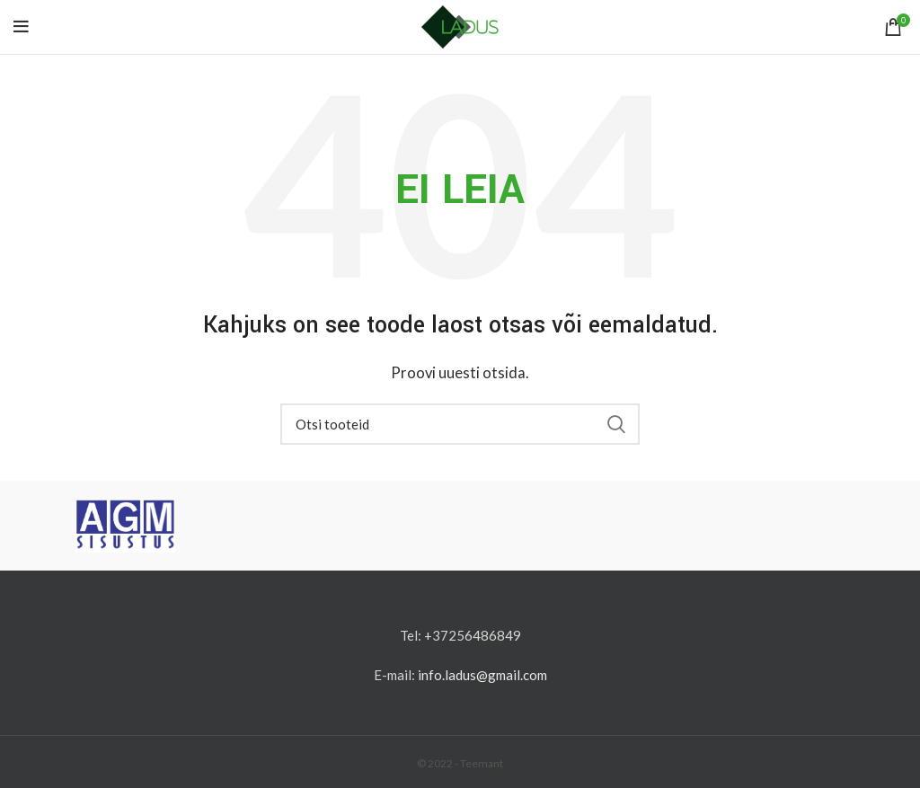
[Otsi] (460, 424)
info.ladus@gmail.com (482, 675)
